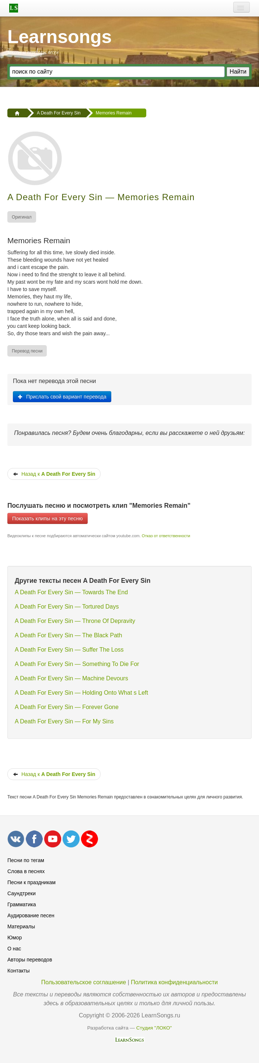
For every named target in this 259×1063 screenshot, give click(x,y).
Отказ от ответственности (166, 536)
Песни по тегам (25, 860)
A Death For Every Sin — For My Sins (64, 721)
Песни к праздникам (31, 882)
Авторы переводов (29, 960)
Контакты (18, 971)
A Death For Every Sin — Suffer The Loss (69, 649)
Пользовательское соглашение (83, 982)
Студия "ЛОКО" (154, 1028)
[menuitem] (22, 216)
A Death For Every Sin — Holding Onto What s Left (81, 693)
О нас (14, 949)
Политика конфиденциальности (174, 982)
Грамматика (21, 904)
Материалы (21, 926)
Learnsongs (59, 36)
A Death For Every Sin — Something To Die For (77, 664)
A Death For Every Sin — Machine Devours (71, 678)
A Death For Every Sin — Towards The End (71, 592)
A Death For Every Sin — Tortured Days (67, 606)
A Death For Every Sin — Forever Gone (67, 707)
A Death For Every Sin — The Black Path (68, 635)
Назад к (54, 474)
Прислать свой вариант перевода (62, 397)
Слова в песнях (26, 871)
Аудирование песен (30, 915)
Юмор (14, 937)
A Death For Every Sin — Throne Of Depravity (75, 621)
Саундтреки (21, 893)
